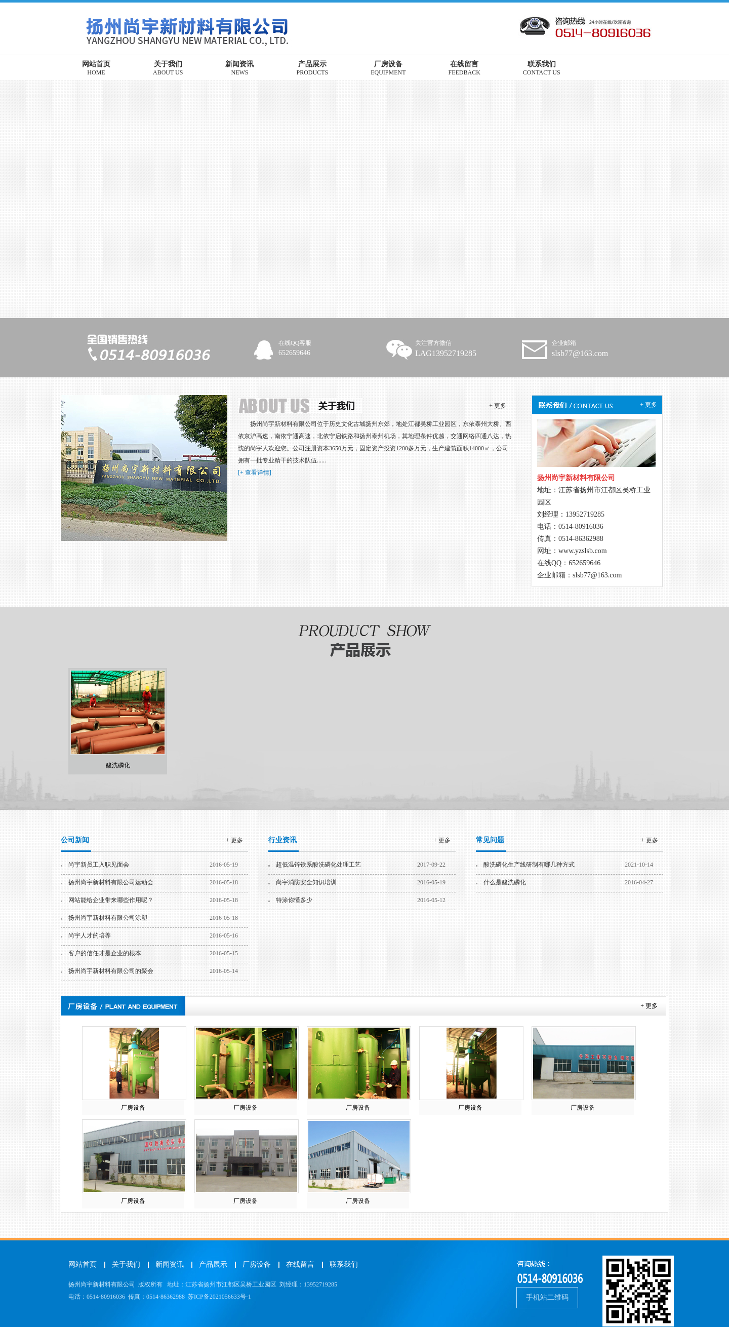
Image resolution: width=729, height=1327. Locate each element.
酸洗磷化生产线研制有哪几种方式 (529, 864)
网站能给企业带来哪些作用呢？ (110, 900)
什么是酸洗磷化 (504, 882)
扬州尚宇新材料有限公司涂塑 (107, 917)
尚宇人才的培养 (89, 935)
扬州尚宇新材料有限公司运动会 (110, 882)
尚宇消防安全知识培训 (306, 882)
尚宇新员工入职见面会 (98, 864)
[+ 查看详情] (254, 472)
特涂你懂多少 (294, 900)
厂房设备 (133, 1107)
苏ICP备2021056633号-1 (219, 1296)
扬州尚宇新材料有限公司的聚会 (110, 970)
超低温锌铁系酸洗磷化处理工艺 (318, 864)
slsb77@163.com (597, 575)
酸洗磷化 (118, 765)
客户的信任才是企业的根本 (104, 953)
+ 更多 (497, 405)
